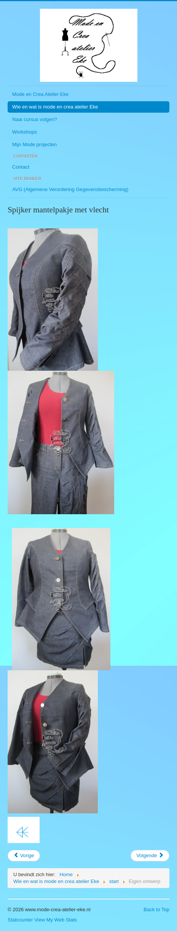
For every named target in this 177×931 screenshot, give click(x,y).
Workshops (24, 132)
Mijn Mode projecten (34, 144)
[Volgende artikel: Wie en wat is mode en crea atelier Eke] (150, 855)
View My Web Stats (55, 920)
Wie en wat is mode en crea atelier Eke (55, 107)
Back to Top (156, 909)
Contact (20, 167)
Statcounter (20, 920)
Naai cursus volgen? (34, 119)
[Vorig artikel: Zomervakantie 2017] (24, 855)
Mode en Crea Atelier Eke (40, 94)
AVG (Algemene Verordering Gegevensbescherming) (70, 189)
